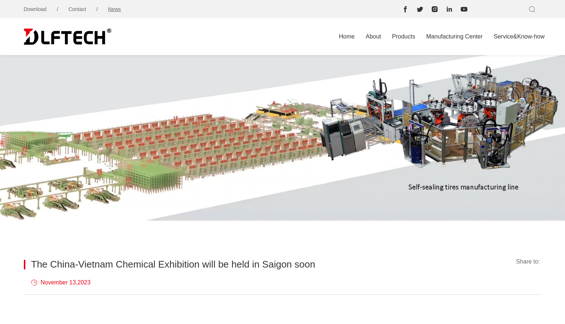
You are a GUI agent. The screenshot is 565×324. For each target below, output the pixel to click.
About (373, 36)
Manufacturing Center (454, 36)
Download (35, 9)
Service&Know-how (519, 36)
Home (347, 36)
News (114, 9)
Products (403, 36)
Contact (77, 9)
